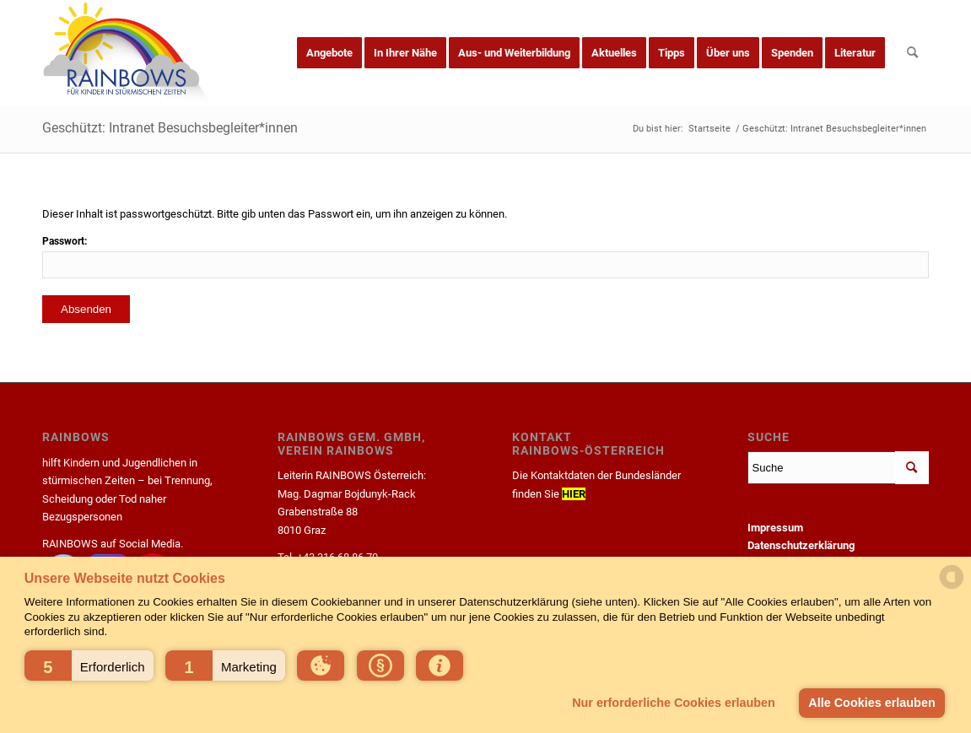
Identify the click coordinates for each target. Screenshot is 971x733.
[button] (89, 665)
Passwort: (485, 256)
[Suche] (912, 52)
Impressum (775, 527)
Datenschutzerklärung (801, 545)
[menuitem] (329, 52)
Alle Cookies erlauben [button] (871, 702)
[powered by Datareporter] (951, 587)
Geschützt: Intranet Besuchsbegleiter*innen (170, 128)
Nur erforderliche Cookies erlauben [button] (673, 702)
